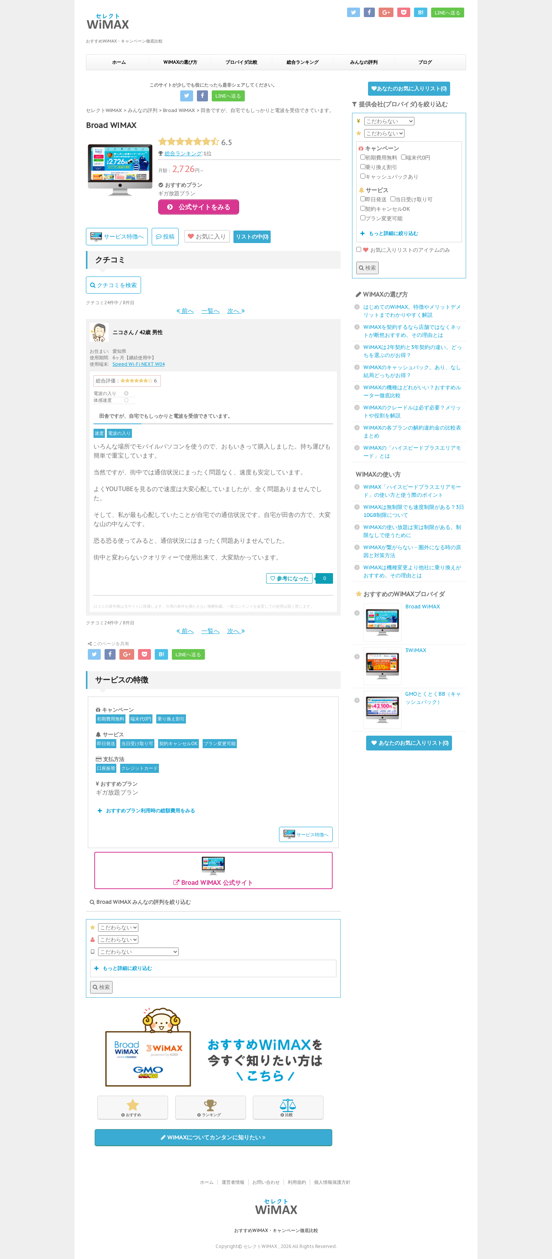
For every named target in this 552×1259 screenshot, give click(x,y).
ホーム (119, 62)
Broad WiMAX (422, 606)
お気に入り (207, 238)
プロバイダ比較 (241, 62)
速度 (99, 435)
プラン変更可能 (220, 745)
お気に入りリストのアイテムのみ (403, 249)
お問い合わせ (266, 1182)
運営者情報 (233, 1182)
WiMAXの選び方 (180, 62)
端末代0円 (140, 720)
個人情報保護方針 (332, 1182)
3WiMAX (415, 650)
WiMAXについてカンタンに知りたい (213, 1138)
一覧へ (210, 312)
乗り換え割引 (171, 720)
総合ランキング (303, 62)
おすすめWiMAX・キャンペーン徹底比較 (276, 1231)
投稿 (165, 238)
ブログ (425, 62)
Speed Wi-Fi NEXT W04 (139, 365)
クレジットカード (139, 769)
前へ (185, 312)
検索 (101, 988)
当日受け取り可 (137, 745)
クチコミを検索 (113, 286)
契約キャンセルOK (178, 745)
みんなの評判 (364, 62)
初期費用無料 (110, 720)
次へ (236, 312)
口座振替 (106, 769)
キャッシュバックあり (389, 176)
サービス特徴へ (117, 238)
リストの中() (252, 238)
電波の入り (119, 435)
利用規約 (297, 1182)
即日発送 (106, 745)
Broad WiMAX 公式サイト (213, 871)
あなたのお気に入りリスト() (409, 88)
